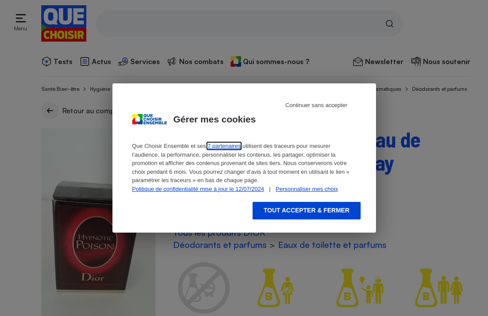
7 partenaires (224, 146)
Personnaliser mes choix (307, 189)
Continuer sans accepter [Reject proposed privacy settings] (316, 105)
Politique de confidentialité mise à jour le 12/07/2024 (198, 189)
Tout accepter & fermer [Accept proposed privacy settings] (306, 210)
